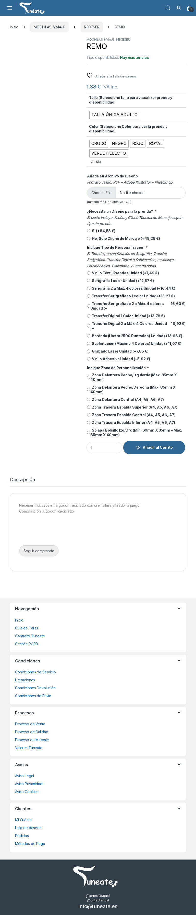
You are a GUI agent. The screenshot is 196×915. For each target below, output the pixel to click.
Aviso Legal (24, 776)
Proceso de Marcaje (32, 740)
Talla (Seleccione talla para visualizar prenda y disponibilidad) (130, 99)
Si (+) (101, 231)
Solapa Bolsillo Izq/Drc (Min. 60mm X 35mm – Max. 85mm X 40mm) (134, 432)
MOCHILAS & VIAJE (49, 27)
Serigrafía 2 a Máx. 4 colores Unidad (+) (131, 288)
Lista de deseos (28, 828)
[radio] (114, 115)
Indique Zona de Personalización (118, 368)
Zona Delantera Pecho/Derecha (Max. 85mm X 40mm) (131, 389)
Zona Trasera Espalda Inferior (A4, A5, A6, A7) (131, 422)
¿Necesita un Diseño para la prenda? (122, 211)
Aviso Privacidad (28, 784)
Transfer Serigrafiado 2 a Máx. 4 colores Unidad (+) (136, 306)
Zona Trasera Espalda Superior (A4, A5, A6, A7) (132, 407)
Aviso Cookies (27, 791)
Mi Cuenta (23, 820)
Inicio (14, 27)
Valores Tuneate (28, 747)
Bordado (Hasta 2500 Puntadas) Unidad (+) (134, 336)
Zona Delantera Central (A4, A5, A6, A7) (125, 399)
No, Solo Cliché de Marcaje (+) (123, 238)
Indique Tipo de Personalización (117, 247)
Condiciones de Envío (33, 696)
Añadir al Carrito (158, 447)
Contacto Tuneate (30, 636)
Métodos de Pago (30, 843)
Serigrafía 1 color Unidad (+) (120, 280)
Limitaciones (25, 680)
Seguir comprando (38, 551)
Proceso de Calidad (31, 732)
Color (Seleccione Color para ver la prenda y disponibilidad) (128, 128)
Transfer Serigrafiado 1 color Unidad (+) (131, 296)
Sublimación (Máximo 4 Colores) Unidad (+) (134, 343)
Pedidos (22, 835)
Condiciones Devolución (35, 688)
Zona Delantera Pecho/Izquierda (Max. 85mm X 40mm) (132, 377)
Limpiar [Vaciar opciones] (96, 161)
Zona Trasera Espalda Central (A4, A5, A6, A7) (131, 415)
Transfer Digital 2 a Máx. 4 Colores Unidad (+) (136, 326)
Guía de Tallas (26, 628)
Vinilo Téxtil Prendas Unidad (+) (123, 273)
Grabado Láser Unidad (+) (118, 351)
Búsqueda (168, 8)
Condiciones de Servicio (35, 672)
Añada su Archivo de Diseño (112, 176)
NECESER (92, 27)
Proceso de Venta (30, 724)
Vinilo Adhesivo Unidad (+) (118, 359)
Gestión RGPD (26, 644)
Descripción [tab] (22, 479)
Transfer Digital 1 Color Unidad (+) (126, 316)
